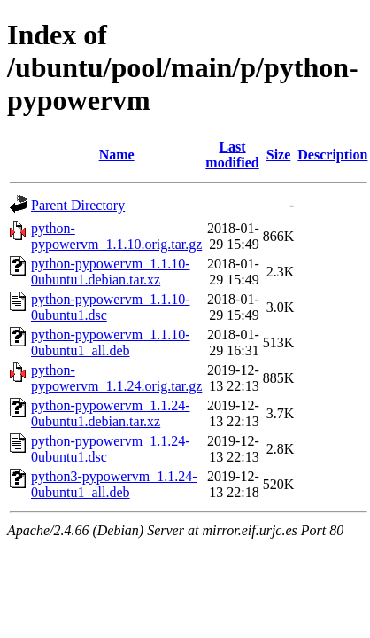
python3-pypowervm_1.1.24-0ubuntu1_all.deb (114, 484)
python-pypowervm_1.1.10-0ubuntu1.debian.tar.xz (110, 271)
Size (278, 154)
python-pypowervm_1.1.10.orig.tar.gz (116, 236)
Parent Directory (78, 205)
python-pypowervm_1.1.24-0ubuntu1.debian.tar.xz (110, 413)
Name (117, 154)
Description (332, 154)
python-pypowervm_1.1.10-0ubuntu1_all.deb (110, 342)
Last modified (231, 154)
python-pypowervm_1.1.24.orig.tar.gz (116, 377)
